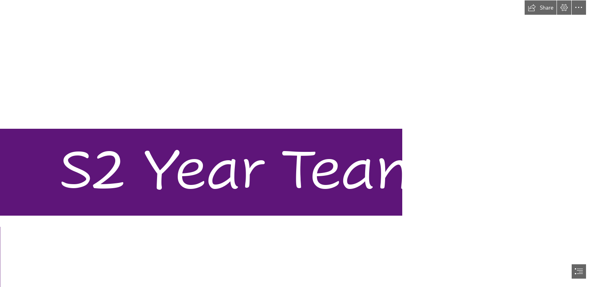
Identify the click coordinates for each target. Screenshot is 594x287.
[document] (297, 143)
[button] (541, 7)
